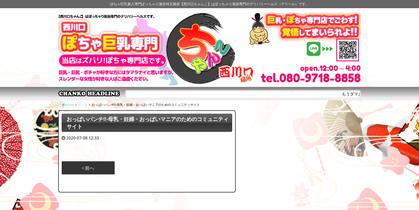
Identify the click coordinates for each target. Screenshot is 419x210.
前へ (88, 168)
